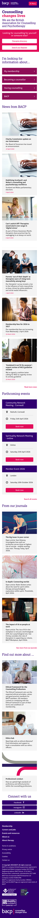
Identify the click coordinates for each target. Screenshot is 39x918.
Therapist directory (19, 41)
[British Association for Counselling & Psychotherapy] (10, 3)
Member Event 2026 (15, 469)
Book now (20, 426)
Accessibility (6, 853)
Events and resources (11, 833)
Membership (7, 826)
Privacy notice (7, 849)
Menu (33, 4)
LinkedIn (19, 813)
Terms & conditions (9, 846)
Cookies (5, 856)
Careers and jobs (9, 829)
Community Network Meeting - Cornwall (15, 403)
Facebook (19, 802)
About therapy (8, 840)
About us (5, 837)
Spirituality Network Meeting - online (19, 437)
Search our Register (19, 47)
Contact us (6, 860)
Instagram (19, 807)
